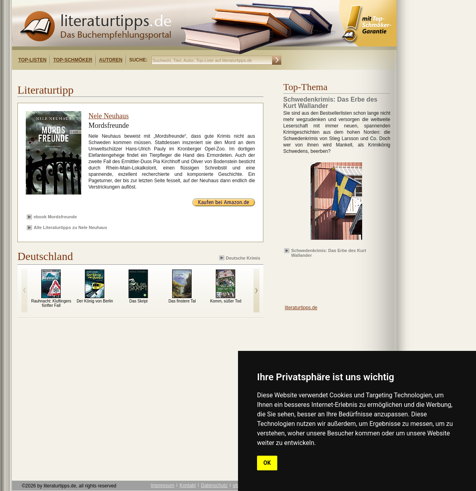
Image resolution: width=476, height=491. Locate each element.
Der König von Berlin (95, 301)
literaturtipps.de (301, 307)
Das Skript (138, 301)
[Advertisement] (329, 278)
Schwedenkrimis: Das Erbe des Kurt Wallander (328, 252)
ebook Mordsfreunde (55, 216)
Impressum (162, 485)
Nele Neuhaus (108, 116)
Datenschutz (214, 485)
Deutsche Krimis (240, 257)
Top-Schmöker (72, 60)
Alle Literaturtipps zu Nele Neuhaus (70, 227)
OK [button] (267, 463)
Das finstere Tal (182, 301)
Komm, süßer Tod (226, 301)
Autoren (111, 60)
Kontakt (188, 485)
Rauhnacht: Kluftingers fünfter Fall (51, 303)
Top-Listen (32, 60)
